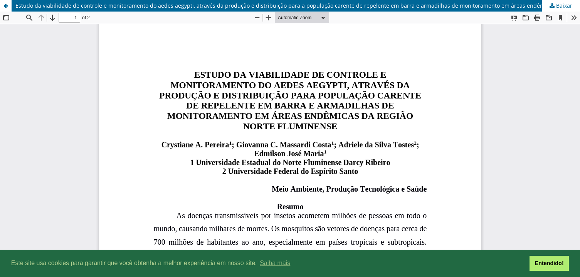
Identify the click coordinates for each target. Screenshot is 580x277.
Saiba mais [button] (275, 263)
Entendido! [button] (549, 263)
